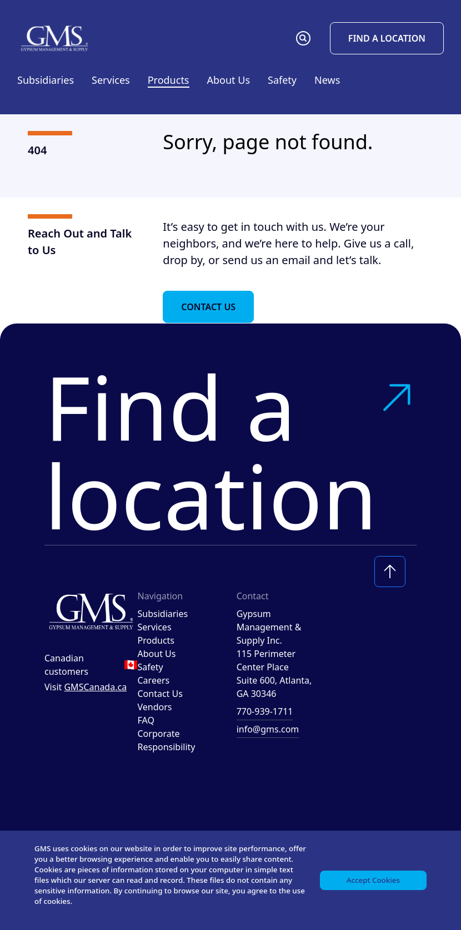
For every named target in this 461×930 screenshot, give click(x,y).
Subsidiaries (45, 80)
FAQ (146, 720)
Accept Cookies (371, 877)
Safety (282, 80)
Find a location (230, 450)
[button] (303, 38)
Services (155, 627)
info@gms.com (268, 729)
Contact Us (208, 307)
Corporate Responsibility (167, 740)
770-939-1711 (265, 711)
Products (156, 640)
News (327, 80)
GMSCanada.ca (95, 687)
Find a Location (386, 38)
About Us (157, 654)
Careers (154, 680)
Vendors (155, 707)
